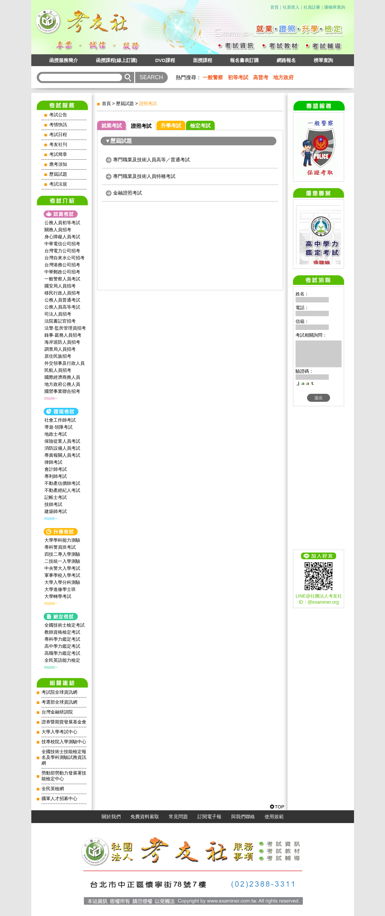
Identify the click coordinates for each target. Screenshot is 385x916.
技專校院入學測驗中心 (64, 741)
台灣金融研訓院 (57, 712)
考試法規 (58, 184)
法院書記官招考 (60, 321)
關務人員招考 (57, 229)
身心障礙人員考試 (62, 236)
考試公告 (58, 114)
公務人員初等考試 (62, 222)
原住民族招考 (57, 356)
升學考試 (171, 125)
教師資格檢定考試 (62, 632)
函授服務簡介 (63, 60)
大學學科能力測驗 (62, 540)
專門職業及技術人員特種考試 (144, 176)
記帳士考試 (55, 497)
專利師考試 (55, 476)
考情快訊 (58, 124)
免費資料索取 (144, 816)
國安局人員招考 (60, 285)
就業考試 (111, 125)
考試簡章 (58, 154)
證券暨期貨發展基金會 (64, 722)
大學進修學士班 (60, 589)
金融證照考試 (127, 192)
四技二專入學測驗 (62, 554)
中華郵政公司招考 (62, 271)
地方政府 (283, 77)
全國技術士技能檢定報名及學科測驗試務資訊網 (64, 757)
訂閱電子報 (209, 816)
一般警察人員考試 (62, 278)
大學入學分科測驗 (62, 582)
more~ (51, 398)
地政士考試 (55, 434)
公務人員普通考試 (62, 299)
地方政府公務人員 (62, 384)
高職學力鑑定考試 (62, 653)
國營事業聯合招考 (62, 391)
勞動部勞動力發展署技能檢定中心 (64, 776)
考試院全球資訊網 (59, 692)
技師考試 (53, 504)
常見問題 (178, 816)
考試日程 (58, 134)
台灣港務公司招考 (62, 264)
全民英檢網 (53, 788)
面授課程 (202, 60)
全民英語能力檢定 (62, 660)
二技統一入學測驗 (62, 561)
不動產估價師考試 (62, 483)
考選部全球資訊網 (59, 702)
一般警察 (213, 77)
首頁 (274, 7)
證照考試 (141, 126)
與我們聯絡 (243, 816)
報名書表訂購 (244, 60)
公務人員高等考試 (62, 306)
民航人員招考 (57, 370)
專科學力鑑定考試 (62, 639)
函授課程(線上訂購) (116, 60)
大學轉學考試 (57, 596)
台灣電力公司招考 (62, 250)
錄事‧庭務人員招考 (62, 335)
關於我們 (111, 816)
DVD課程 (165, 60)
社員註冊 (312, 7)
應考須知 (58, 164)
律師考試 (53, 462)
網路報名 (286, 60)
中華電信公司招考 (62, 243)
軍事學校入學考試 (62, 575)
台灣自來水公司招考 (64, 257)
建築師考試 (55, 511)
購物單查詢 (334, 7)
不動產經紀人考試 (62, 490)
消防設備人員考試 (62, 448)
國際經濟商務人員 (62, 377)
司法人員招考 (57, 314)
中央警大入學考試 (62, 568)
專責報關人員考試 (62, 455)
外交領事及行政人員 (64, 363)
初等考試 (238, 77)
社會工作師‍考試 (60, 420)
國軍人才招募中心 (59, 798)
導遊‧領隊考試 (58, 427)
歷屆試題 (58, 174)
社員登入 (291, 7)
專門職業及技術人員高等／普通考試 (151, 159)
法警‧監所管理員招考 (65, 328)
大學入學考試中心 (59, 731)
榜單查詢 (323, 60)
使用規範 (274, 816)
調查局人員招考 (60, 349)
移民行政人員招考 (62, 292)
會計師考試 (55, 469)
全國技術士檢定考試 (64, 625)
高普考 (260, 77)
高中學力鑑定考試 (62, 646)
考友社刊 (58, 144)
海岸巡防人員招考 (62, 342)
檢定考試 (200, 125)
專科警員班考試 (60, 547)
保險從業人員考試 (62, 441)
